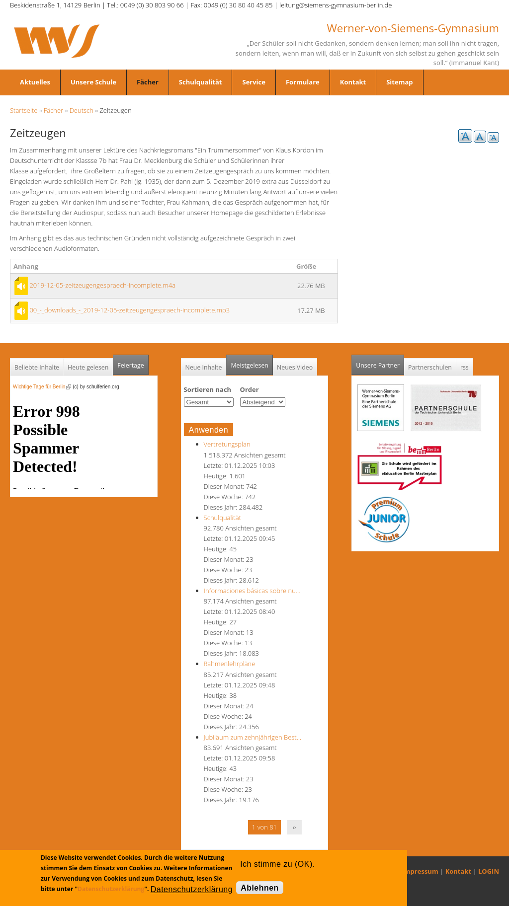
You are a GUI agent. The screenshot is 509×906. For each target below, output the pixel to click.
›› (294, 827)
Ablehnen (260, 888)
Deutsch (81, 110)
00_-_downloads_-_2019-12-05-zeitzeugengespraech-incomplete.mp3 (129, 309)
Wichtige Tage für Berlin (42, 386)
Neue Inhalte (203, 367)
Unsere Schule (93, 81)
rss (464, 367)
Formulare (303, 81)
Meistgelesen (249, 365)
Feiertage (130, 365)
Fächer (148, 81)
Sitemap (399, 81)
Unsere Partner (380, 362)
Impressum (420, 871)
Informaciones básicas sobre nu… (252, 590)
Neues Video (295, 367)
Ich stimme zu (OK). (277, 864)
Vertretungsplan (227, 444)
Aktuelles (35, 81)
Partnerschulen (430, 367)
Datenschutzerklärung (111, 889)
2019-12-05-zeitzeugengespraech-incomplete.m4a (102, 285)
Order (249, 389)
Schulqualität (200, 81)
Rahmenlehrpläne (229, 663)
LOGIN (488, 871)
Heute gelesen (88, 367)
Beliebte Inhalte (36, 367)
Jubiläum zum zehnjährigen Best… (252, 737)
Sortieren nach (208, 389)
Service (253, 81)
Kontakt (353, 81)
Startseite (23, 110)
